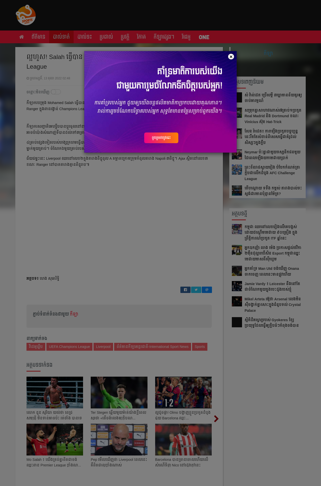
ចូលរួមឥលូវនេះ (161, 138)
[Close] (231, 57)
